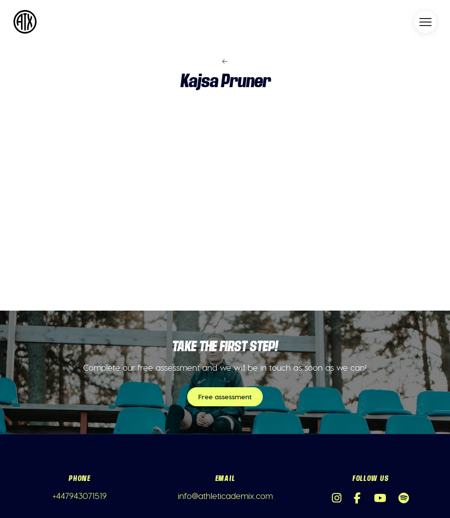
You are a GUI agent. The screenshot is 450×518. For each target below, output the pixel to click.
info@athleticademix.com (225, 495)
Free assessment (225, 396)
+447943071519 (80, 495)
